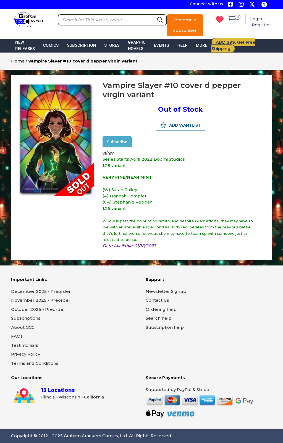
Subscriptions (25, 318)
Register (261, 24)
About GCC (23, 327)
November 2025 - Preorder (40, 300)
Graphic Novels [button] (137, 45)
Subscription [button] (81, 45)
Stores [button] (111, 45)
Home (18, 61)
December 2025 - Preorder (41, 291)
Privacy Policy (25, 354)
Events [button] (161, 45)
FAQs (17, 336)
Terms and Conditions (34, 363)
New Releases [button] (25, 45)
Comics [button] (51, 45)
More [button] (201, 45)
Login (256, 18)
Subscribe (117, 141)
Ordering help (161, 309)
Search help (159, 318)
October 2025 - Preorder (38, 309)
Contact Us (157, 300)
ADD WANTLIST (180, 125)
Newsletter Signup (166, 291)
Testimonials (24, 345)
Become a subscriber (185, 25)
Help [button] (182, 45)
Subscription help (165, 327)
